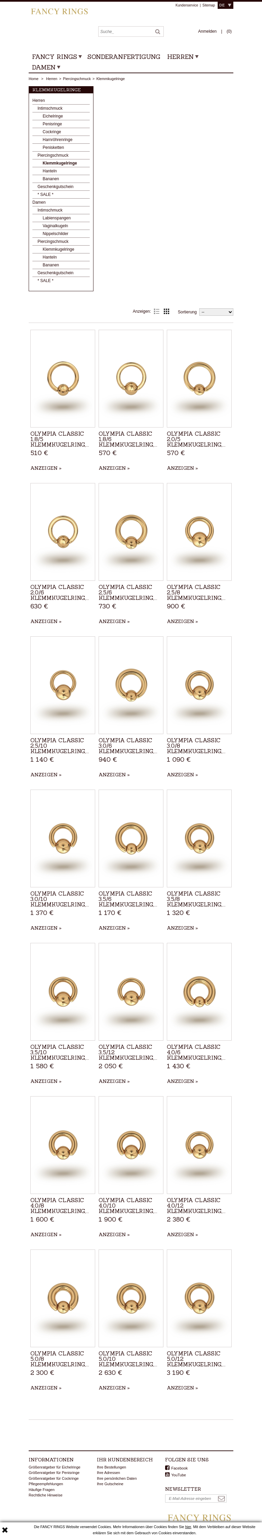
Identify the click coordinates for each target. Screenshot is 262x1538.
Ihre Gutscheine (110, 1484)
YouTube (178, 1475)
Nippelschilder (55, 233)
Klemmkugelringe (60, 163)
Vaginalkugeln (55, 225)
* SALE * (46, 194)
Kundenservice (187, 5)
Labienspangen (57, 218)
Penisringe (52, 124)
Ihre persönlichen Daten (117, 1478)
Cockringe (52, 131)
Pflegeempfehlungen (46, 1484)
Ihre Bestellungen (111, 1467)
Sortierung (187, 312)
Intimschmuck (50, 108)
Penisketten (53, 147)
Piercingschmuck (77, 79)
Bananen (51, 178)
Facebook (179, 1468)
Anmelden (208, 31)
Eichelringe (53, 116)
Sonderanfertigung (123, 57)
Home (34, 79)
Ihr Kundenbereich (125, 1460)
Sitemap (208, 5)
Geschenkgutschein (55, 186)
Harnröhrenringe (57, 139)
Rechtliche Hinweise (45, 1495)
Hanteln (50, 171)
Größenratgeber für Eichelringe (55, 1467)
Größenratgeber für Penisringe (54, 1473)
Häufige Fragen (42, 1490)
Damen (44, 67)
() (229, 31)
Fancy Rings (54, 57)
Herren (180, 57)
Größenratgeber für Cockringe (54, 1478)
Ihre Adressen (108, 1473)
